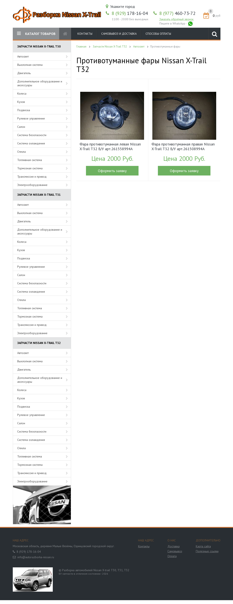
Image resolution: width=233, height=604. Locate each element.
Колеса (21, 93)
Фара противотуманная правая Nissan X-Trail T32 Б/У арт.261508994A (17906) (183, 147)
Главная (81, 46)
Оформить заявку (112, 170)
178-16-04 (130, 13)
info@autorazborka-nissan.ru (35, 557)
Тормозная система (30, 168)
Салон (21, 127)
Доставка (173, 546)
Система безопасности (31, 135)
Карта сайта (203, 546)
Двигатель (24, 73)
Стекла (21, 152)
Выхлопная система (30, 65)
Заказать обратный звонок (176, 19)
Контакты (84, 34)
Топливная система (29, 160)
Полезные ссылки (207, 551)
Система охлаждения (31, 143)
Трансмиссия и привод (32, 176)
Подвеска (23, 110)
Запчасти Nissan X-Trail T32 (110, 46)
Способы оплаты (158, 34)
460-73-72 (177, 13)
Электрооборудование (32, 185)
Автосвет (23, 56)
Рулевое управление (31, 118)
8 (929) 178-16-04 (29, 552)
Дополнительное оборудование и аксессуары (39, 83)
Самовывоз (174, 551)
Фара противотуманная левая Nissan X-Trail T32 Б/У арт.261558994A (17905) (110, 147)
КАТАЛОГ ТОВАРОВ (36, 33)
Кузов (21, 102)
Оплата (172, 556)
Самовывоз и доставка (119, 34)
